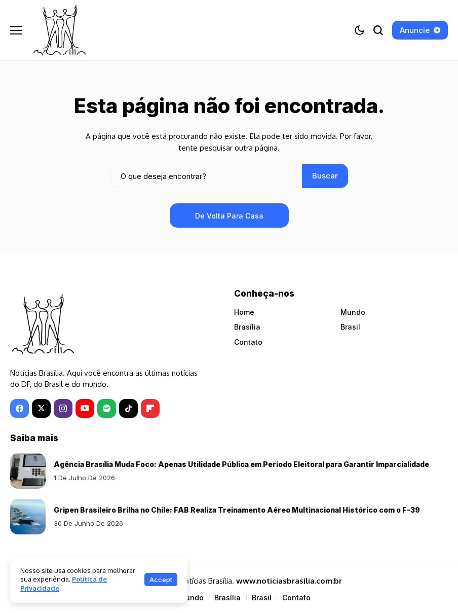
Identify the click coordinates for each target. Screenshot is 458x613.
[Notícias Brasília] (60, 30)
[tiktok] (128, 408)
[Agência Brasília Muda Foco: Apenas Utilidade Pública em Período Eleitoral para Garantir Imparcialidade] (28, 471)
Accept (160, 579)
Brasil (350, 326)
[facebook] (19, 408)
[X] (41, 408)
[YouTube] (84, 408)
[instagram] (63, 408)
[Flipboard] (150, 408)
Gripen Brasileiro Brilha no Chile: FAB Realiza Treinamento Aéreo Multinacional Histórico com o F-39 (237, 510)
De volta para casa (229, 215)
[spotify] (106, 408)
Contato (248, 342)
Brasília (247, 326)
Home (244, 312)
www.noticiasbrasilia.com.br (289, 581)
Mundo (352, 312)
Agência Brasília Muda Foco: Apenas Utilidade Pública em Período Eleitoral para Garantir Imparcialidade (241, 464)
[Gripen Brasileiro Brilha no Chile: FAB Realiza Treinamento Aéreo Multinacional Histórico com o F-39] (28, 516)
